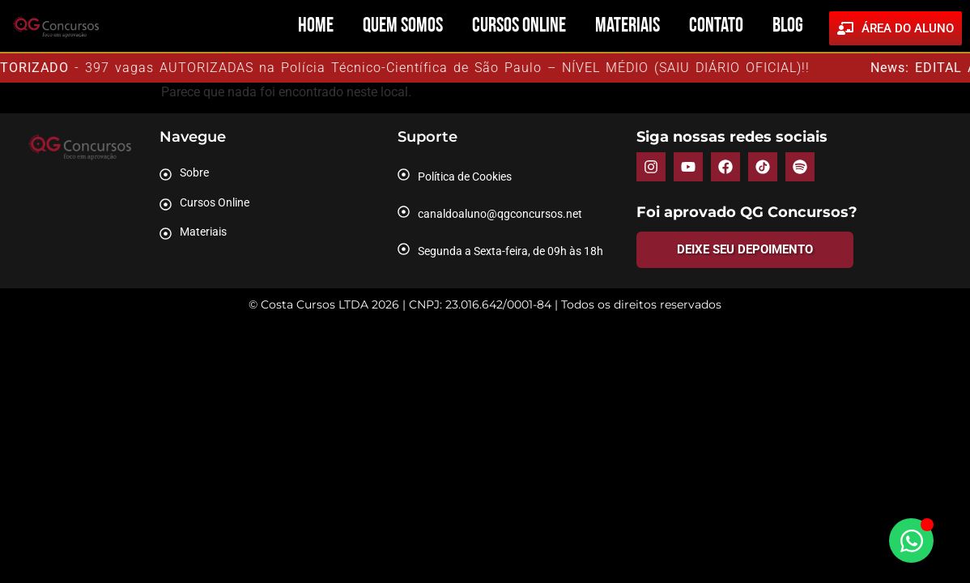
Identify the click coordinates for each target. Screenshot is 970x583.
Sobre (194, 172)
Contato (716, 26)
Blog (787, 26)
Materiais (627, 26)
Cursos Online (519, 26)
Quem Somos (403, 26)
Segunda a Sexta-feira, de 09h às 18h (510, 251)
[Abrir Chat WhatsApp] (911, 540)
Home (316, 26)
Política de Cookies (465, 176)
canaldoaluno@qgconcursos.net (500, 213)
